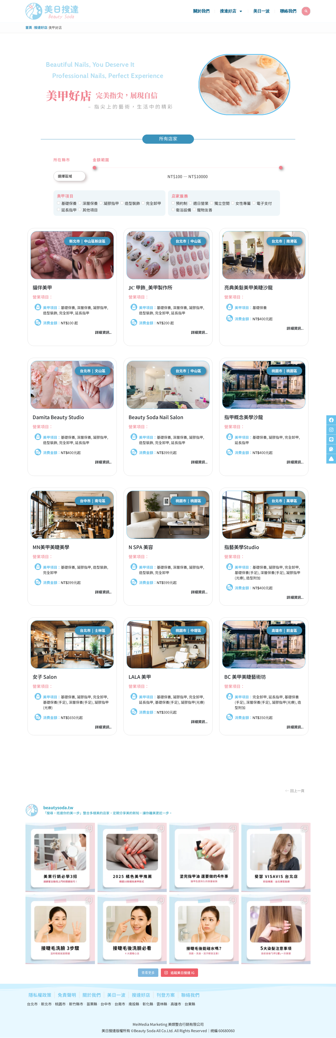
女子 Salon (45, 676)
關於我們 (201, 11)
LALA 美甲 (140, 676)
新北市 (46, 1003)
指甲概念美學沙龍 (243, 417)
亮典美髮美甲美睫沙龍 (248, 287)
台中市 (106, 1003)
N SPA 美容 (141, 547)
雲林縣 (162, 1003)
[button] (295, 790)
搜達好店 (231, 11)
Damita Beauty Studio (58, 417)
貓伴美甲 (42, 287)
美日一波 (261, 11)
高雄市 (176, 1003)
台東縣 (190, 1003)
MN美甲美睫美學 (51, 547)
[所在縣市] (69, 176)
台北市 (32, 1003)
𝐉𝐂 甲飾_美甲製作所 (150, 287)
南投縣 (134, 1003)
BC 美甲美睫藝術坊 (245, 676)
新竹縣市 (76, 1003)
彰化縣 (148, 1003)
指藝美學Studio (241, 547)
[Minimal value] (188, 167)
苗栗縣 (92, 1003)
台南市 (120, 1003)
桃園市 (60, 1003)
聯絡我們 (288, 11)
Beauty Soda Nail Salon (156, 417)
